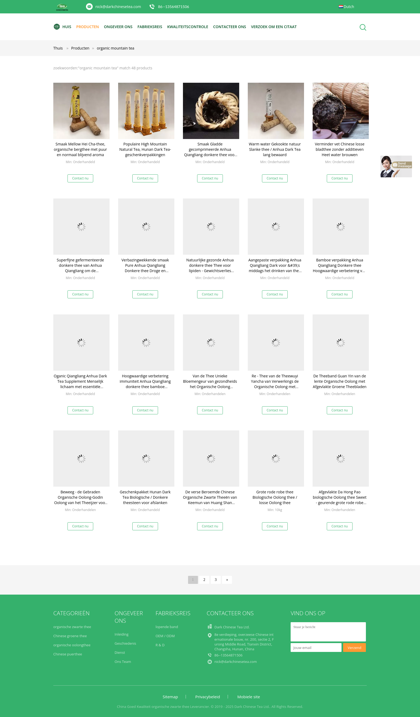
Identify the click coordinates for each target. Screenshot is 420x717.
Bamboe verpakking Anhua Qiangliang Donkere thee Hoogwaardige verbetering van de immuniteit (339, 268)
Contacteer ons (229, 26)
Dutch (349, 6)
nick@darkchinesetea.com (118, 6)
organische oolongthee (72, 645)
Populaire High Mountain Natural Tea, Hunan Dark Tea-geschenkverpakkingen (145, 149)
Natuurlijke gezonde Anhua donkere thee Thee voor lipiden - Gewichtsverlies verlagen (210, 268)
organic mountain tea (115, 48)
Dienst (120, 652)
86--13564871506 (173, 6)
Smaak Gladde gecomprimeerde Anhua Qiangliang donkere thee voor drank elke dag (210, 152)
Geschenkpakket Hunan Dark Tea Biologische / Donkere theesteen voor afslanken (145, 497)
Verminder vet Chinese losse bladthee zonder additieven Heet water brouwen (340, 149)
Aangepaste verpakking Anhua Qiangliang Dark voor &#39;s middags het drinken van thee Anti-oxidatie (274, 268)
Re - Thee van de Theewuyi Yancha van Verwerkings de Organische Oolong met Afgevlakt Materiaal (275, 384)
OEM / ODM (165, 635)
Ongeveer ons (118, 26)
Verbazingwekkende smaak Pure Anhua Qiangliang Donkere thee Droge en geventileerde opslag (145, 268)
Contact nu (80, 178)
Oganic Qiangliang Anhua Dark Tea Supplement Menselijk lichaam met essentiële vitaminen (80, 384)
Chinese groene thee (70, 635)
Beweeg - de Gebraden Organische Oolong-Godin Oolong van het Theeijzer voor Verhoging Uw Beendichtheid (80, 499)
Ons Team (123, 661)
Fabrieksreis (149, 26)
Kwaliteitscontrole (187, 26)
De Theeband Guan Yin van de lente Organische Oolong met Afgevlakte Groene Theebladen (339, 381)
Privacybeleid (207, 697)
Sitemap (170, 697)
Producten (87, 26)
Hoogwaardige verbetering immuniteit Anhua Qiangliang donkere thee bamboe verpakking (145, 384)
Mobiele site (248, 697)
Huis (62, 26)
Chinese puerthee (67, 654)
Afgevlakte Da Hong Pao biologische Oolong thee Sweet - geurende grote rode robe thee (339, 499)
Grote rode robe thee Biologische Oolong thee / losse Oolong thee (275, 497)
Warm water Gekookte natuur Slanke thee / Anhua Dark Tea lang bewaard (275, 149)
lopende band (167, 626)
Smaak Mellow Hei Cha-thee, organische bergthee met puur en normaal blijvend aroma (80, 149)
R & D (160, 645)
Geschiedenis (125, 643)
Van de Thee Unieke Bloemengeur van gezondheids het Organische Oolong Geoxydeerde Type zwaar (210, 384)
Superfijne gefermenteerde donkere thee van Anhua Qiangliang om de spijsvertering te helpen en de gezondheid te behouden (80, 270)
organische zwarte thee (72, 626)
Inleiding (122, 634)
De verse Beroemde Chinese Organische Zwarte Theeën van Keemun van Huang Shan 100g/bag (210, 499)
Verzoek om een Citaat (274, 26)
